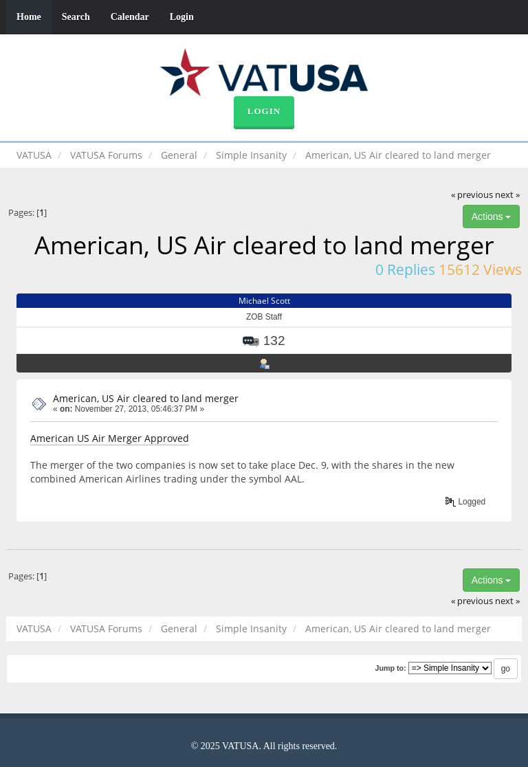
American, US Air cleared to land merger (146, 398)
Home (28, 17)
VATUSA (34, 155)
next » (507, 195)
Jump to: (390, 668)
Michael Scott (264, 301)
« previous (472, 195)
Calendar (130, 17)
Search (76, 17)
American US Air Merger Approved (109, 438)
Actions (492, 216)
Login (182, 17)
